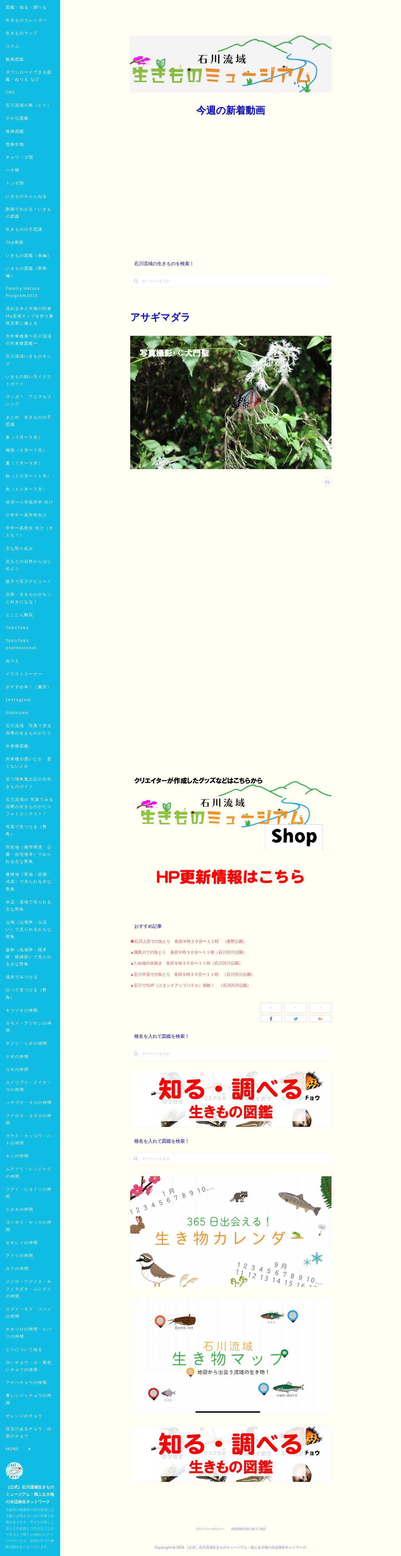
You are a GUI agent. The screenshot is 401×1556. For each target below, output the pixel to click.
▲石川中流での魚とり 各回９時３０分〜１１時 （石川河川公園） (192, 974)
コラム (13, 85)
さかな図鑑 (17, 157)
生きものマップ (22, 72)
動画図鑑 (15, 98)
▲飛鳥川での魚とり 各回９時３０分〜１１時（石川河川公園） (188, 952)
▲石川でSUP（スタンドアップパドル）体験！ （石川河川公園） (190, 985)
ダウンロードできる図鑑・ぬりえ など (29, 115)
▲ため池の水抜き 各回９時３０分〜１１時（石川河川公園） (186, 963)
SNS (10, 131)
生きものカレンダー (26, 59)
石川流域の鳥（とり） (29, 144)
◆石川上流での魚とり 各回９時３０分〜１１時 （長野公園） (188, 941)
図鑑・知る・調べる (26, 46)
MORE (12, 170)
